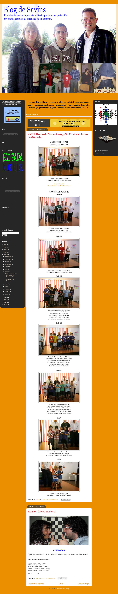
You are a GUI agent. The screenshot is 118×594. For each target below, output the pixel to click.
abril (6, 286)
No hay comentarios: (53, 499)
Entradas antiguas (84, 584)
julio (6, 269)
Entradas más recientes (36, 584)
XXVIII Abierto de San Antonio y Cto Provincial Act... (11, 275)
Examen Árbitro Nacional (42, 511)
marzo (7, 289)
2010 (5, 302)
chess (99, 154)
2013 (5, 254)
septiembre (8, 264)
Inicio (61, 584)
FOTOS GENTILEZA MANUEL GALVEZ (59, 185)
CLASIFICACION (59, 184)
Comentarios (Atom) (63, 588)
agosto (7, 266)
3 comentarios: (51, 578)
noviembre (8, 259)
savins (38, 499)
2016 (5, 247)
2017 (5, 244)
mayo (7, 284)
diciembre (8, 256)
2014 (5, 252)
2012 (5, 297)
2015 (5, 249)
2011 (5, 299)
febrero (7, 291)
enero (7, 294)
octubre (7, 261)
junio (6, 271)
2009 (5, 304)
